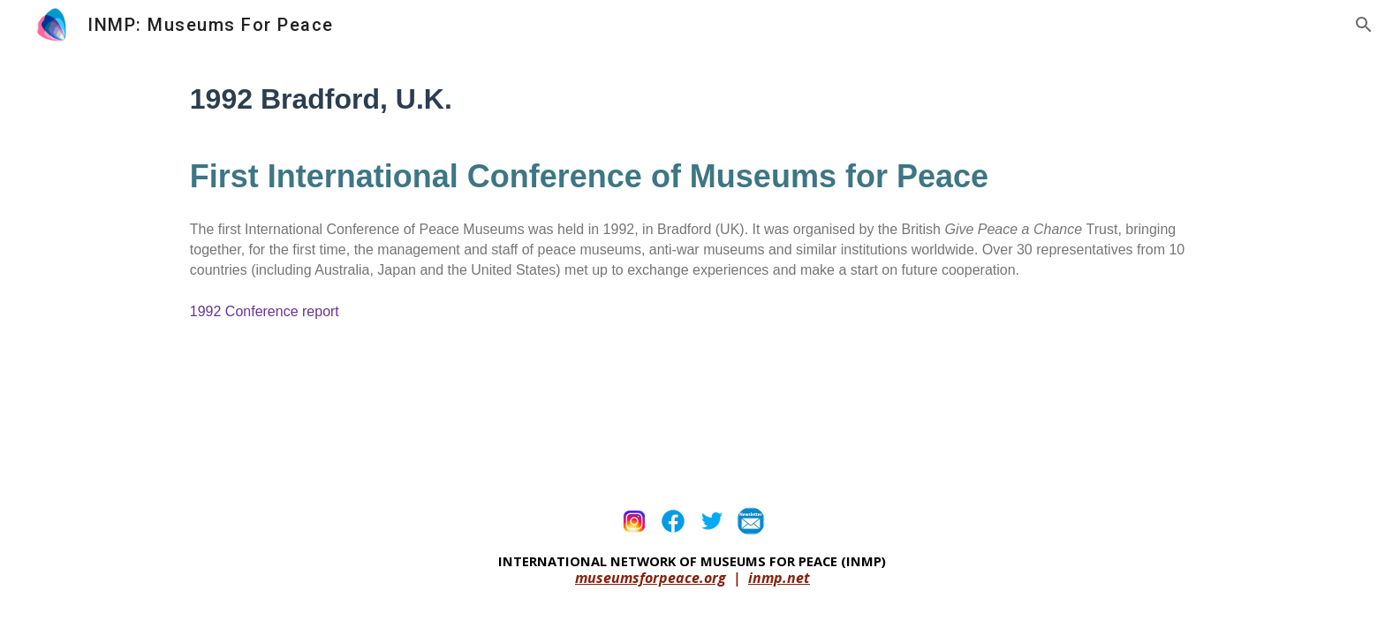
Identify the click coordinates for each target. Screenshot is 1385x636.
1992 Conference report (264, 311)
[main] (692, 210)
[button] (1364, 25)
